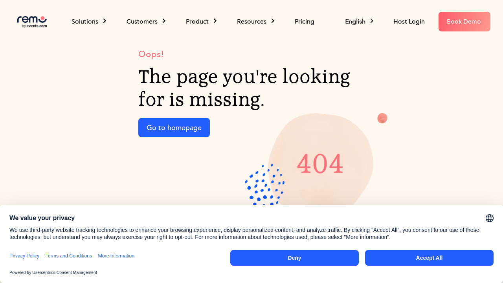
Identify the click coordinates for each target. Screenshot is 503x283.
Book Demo (464, 22)
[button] (360, 21)
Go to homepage (174, 127)
